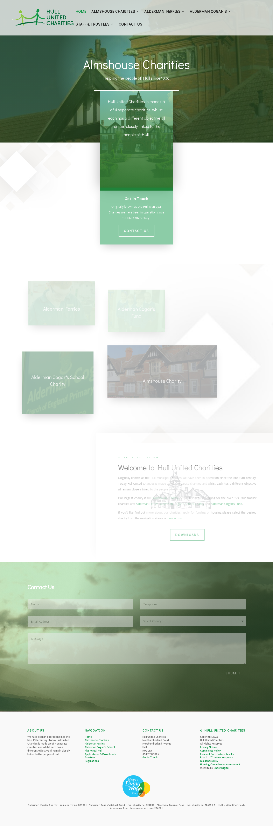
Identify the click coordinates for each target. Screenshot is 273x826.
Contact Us (136, 228)
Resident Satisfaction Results (217, 754)
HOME (81, 12)
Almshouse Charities (97, 740)
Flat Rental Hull (93, 750)
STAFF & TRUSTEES (93, 25)
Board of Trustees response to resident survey (218, 759)
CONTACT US (130, 25)
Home (88, 737)
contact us (252, 518)
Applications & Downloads (100, 754)
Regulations (92, 761)
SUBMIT (233, 673)
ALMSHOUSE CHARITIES (113, 12)
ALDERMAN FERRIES (162, 12)
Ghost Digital (221, 768)
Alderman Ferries (95, 743)
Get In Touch (150, 757)
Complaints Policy (210, 750)
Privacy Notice (208, 747)
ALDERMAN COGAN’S (208, 12)
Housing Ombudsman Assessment (220, 764)
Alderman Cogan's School (100, 747)
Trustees (90, 757)
